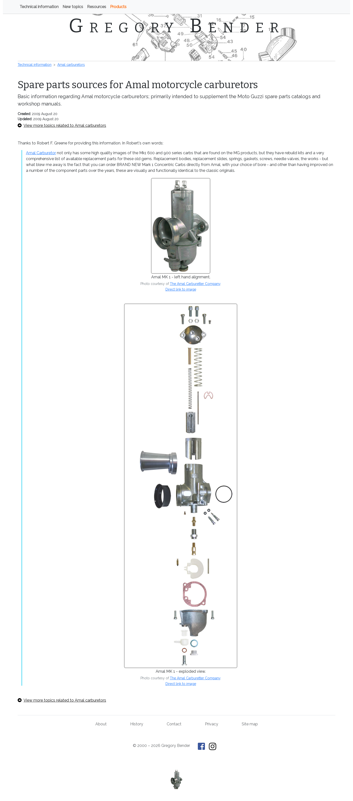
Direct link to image (180, 289)
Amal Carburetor (41, 153)
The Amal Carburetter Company (195, 284)
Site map (250, 724)
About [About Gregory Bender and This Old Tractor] (101, 724)
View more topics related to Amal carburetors (62, 125)
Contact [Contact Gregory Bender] (174, 724)
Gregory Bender (177, 25)
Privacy (211, 724)
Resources (96, 6)
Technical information (39, 6)
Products (118, 6)
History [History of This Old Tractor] (136, 724)
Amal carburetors (71, 65)
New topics (73, 6)
